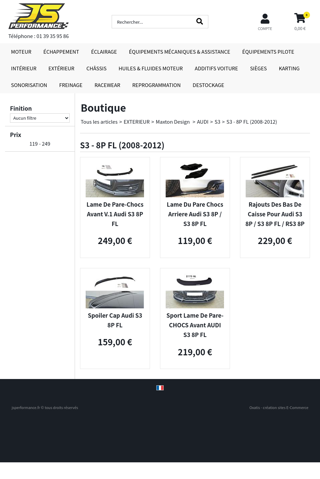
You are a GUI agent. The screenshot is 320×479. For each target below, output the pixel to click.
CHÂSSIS (96, 68)
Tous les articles (99, 121)
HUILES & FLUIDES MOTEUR (151, 68)
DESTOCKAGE (208, 84)
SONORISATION (29, 84)
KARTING (289, 68)
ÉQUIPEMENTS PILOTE (268, 51)
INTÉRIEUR (23, 68)
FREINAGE (70, 84)
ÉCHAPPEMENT (61, 51)
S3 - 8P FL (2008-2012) (251, 121)
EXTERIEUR (137, 121)
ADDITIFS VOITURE (216, 68)
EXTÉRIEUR (61, 68)
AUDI (202, 121)
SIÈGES (258, 68)
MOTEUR (21, 51)
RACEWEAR (107, 84)
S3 (217, 121)
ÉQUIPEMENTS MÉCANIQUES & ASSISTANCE (179, 51)
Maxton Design (173, 121)
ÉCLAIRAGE (104, 51)
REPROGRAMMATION (156, 84)
